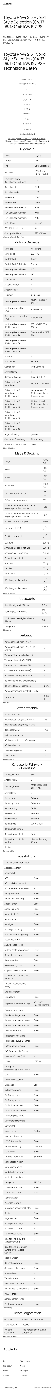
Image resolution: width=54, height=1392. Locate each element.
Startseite (8, 36)
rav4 (25, 36)
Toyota (18, 36)
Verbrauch (19, 141)
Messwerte (9, 141)
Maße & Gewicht (39, 138)
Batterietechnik (31, 141)
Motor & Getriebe (24, 138)
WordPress (47, 1387)
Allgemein (12, 138)
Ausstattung (23, 143)
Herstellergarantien (37, 143)
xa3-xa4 (33, 36)
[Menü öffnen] (49, 3)
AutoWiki (7, 3)
